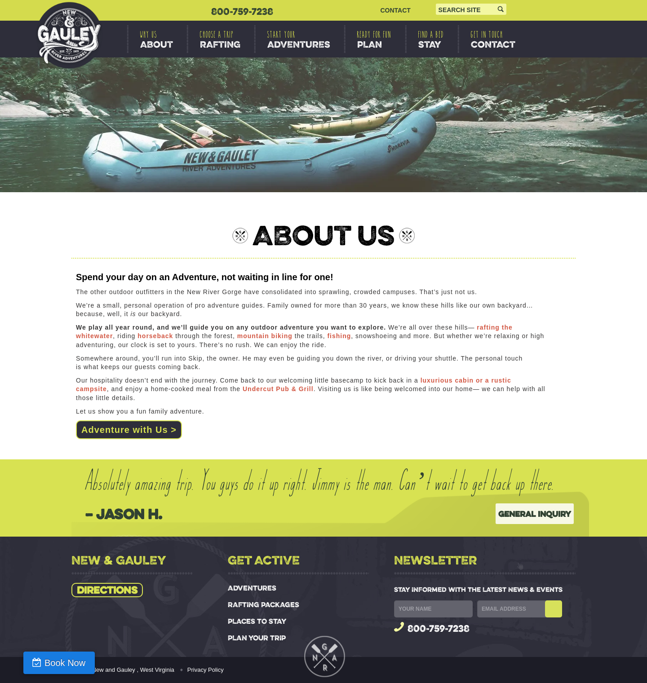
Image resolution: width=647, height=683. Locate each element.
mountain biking (264, 335)
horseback (155, 335)
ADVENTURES (298, 39)
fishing (339, 335)
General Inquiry (534, 514)
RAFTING (220, 39)
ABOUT (156, 39)
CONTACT (395, 10)
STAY (431, 39)
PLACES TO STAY (257, 621)
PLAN (374, 39)
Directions (107, 590)
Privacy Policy (205, 669)
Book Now (50, 663)
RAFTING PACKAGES (263, 604)
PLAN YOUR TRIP (257, 638)
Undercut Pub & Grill (278, 388)
